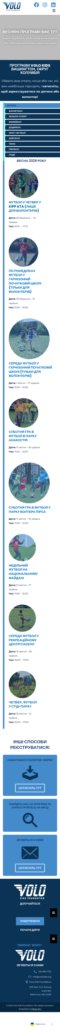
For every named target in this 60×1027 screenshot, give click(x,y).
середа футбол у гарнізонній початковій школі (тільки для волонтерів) (30, 369)
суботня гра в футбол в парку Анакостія (23, 436)
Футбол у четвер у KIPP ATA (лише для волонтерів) (25, 206)
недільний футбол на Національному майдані (23, 571)
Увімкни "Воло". (30, 945)
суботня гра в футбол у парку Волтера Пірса (30, 509)
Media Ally (36, 1009)
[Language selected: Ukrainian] (41, 1024)
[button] (54, 10)
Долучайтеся (30, 903)
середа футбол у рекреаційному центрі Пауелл (24, 640)
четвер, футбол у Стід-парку (23, 704)
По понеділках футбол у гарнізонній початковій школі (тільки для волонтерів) (25, 281)
